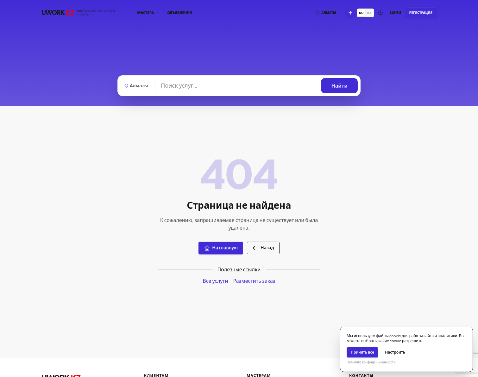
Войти (395, 13)
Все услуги (215, 281)
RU (361, 13)
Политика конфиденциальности (371, 362)
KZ (369, 13)
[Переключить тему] (380, 13)
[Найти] (238, 85)
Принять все (362, 352)
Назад (263, 248)
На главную (221, 248)
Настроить (395, 352)
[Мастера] (148, 13)
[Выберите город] (328, 12)
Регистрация (420, 13)
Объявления (179, 12)
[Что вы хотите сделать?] (350, 13)
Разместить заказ (254, 281)
